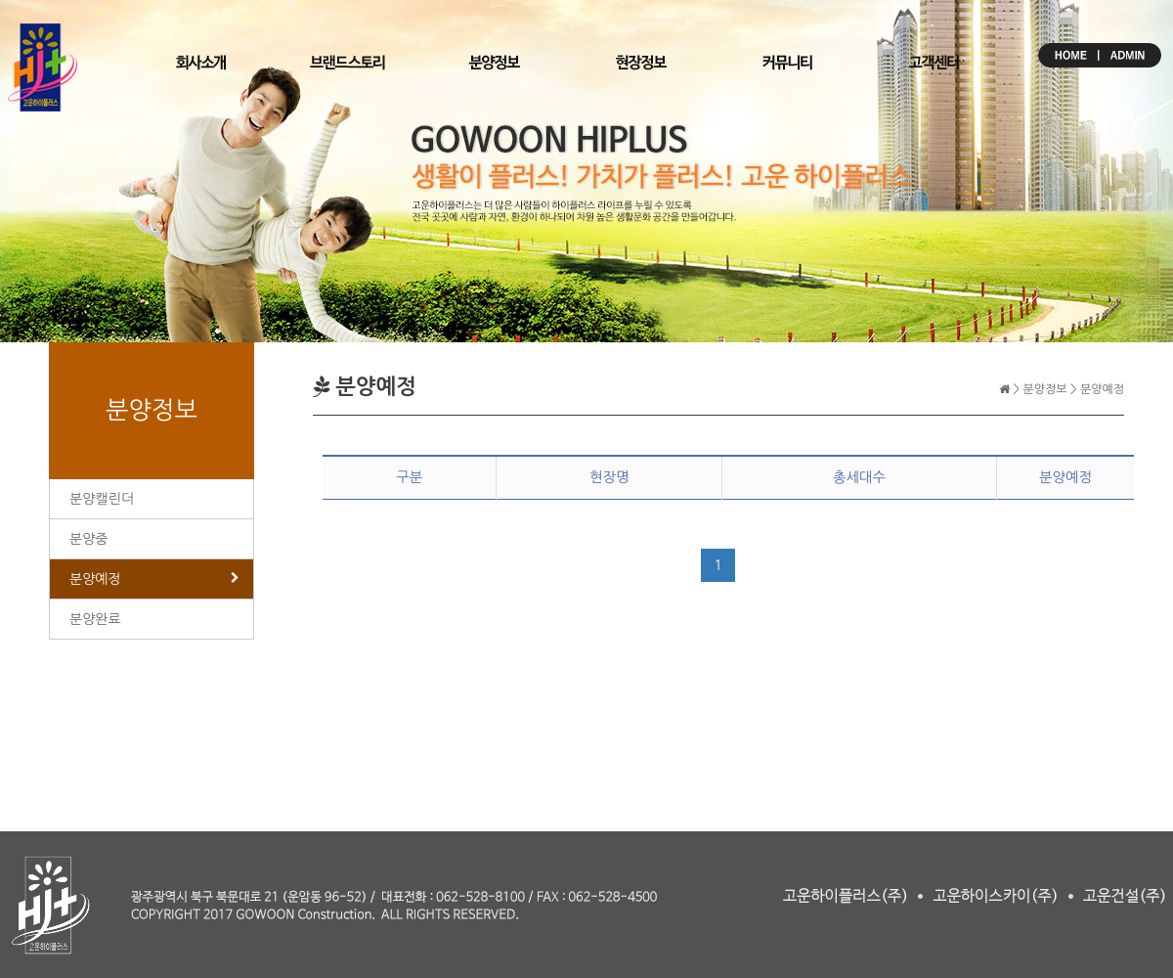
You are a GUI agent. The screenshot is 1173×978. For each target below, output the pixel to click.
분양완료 (95, 619)
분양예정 (95, 579)
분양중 (88, 539)
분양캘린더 (101, 499)
